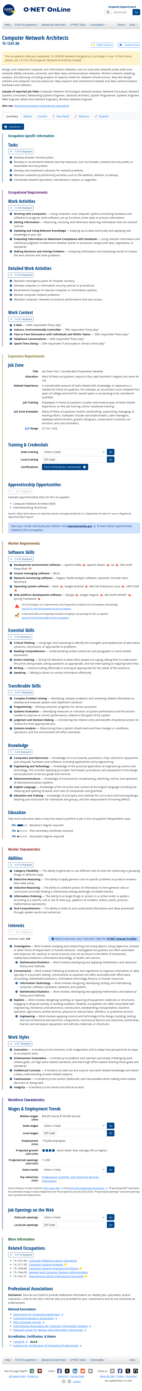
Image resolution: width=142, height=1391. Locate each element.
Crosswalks (97, 24)
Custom (42, 116)
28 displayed (22, 208)
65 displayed (22, 559)
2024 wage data (51, 1188)
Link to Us (63, 1376)
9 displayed (21, 637)
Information (49, 1181)
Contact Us (32, 1376)
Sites (132, 24)
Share (121, 24)
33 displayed (22, 151)
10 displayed (22, 1254)
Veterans (82, 116)
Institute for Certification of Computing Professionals (45, 1345)
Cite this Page (77, 1376)
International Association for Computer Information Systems (50, 1326)
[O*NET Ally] (34, 1342)
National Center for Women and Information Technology (48, 1330)
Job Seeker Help (17, 1376)
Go (136, 12)
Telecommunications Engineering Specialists (41, 105)
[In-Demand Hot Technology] (30, 568)
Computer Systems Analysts (46, 1264)
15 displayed (22, 692)
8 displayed (21, 752)
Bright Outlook (102, 45)
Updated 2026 (128, 45)
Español (102, 116)
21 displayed (22, 319)
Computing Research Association (33, 1318)
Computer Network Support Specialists (53, 1260)
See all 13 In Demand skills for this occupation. (45, 617)
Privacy (120, 1376)
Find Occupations (26, 24)
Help (7, 24)
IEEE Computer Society (27, 1322)
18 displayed (22, 865)
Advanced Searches (53, 24)
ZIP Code (49, 459)
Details (27, 116)
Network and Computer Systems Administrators (58, 1272)
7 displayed (21, 1043)
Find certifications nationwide (65, 467)
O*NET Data (77, 24)
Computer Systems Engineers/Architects (54, 1268)
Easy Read (61, 116)
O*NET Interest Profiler (122, 938)
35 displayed (22, 275)
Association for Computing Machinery (36, 1314)
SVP (27, 428)
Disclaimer (131, 1376)
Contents (12, 126)
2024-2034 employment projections (86, 1188)
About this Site (107, 1376)
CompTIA (18, 1341)
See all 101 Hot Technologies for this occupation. (46, 608)
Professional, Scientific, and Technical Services (70, 1177)
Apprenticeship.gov (79, 526)
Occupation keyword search (122, 7)
